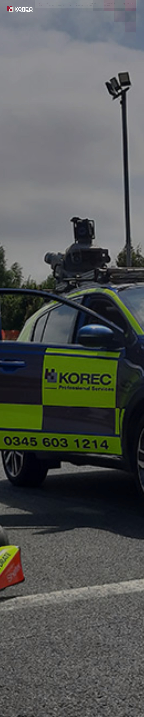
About (12, 2)
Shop (40, 10)
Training (19, 2)
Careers (49, 2)
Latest (42, 2)
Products (61, 10)
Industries (50, 10)
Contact (56, 2)
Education (27, 2)
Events (35, 2)
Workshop (79, 10)
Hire (69, 10)
